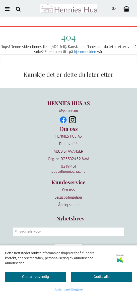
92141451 (68, 166)
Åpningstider (68, 205)
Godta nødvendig (35, 277)
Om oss (68, 190)
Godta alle (101, 277)
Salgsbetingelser (69, 197)
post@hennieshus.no (68, 171)
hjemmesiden (85, 51)
